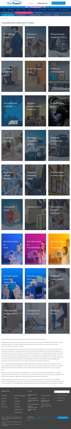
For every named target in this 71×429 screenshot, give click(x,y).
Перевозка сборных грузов (8, 12)
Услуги (6, 18)
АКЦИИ (29, 9)
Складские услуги (45, 395)
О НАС (4, 9)
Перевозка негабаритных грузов (33, 407)
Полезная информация (20, 395)
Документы (17, 401)
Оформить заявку (19, 409)
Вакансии (3, 398)
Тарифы (16, 398)
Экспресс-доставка (38, 12)
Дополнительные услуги (21, 14)
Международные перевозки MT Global (24, 12)
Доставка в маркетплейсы (8, 14)
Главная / (3, 18)
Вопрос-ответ (4, 406)
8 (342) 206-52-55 (42, 3)
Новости (3, 403)
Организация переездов (33, 404)
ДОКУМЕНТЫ (10, 9)
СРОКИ (24, 9)
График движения (19, 412)
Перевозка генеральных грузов (33, 401)
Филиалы (3, 401)
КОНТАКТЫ (36, 9)
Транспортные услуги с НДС (46, 407)
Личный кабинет (59, 3)
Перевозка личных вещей (32, 410)
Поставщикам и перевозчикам (35, 14)
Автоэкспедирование (33, 398)
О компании (4, 395)
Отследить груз (53, 9)
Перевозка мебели (45, 404)
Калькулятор (43, 9)
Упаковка (43, 398)
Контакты (17, 403)
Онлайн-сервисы (47, 14)
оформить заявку (66, 9)
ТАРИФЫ (18, 9)
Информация (56, 14)
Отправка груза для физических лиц (45, 401)
